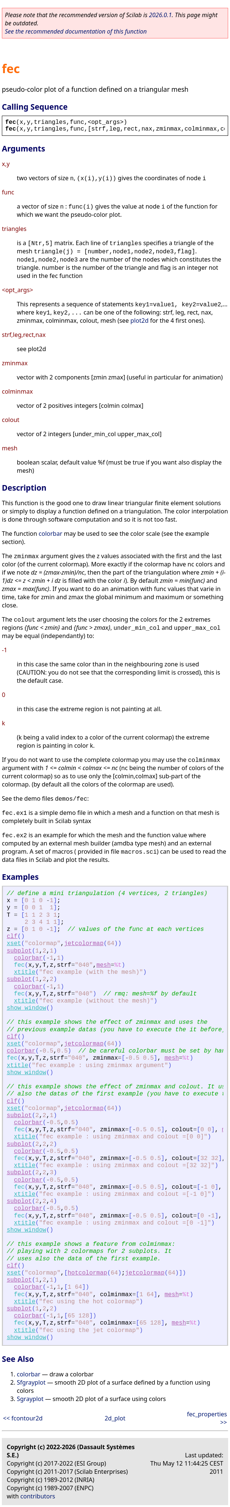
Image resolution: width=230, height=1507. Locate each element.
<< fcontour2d (23, 1418)
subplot (19, 951)
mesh (103, 965)
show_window (26, 1008)
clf (12, 936)
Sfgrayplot (31, 1382)
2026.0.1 (160, 15)
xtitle (24, 972)
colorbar (50, 533)
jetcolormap (84, 943)
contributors (38, 1496)
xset (14, 943)
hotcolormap (87, 1273)
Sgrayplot (30, 1399)
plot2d (139, 320)
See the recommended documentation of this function (76, 31)
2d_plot (115, 1418)
